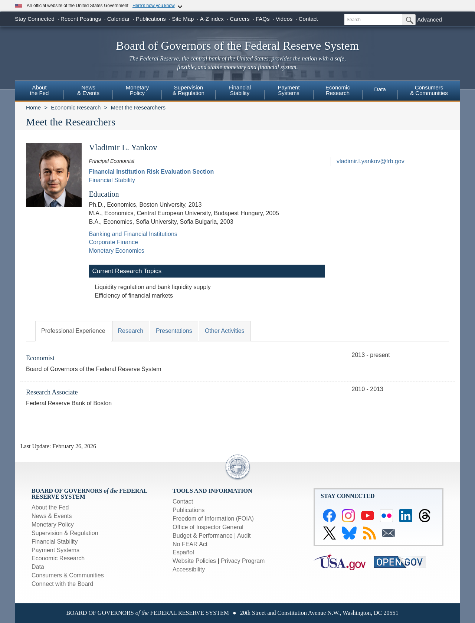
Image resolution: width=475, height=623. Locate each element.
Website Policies (194, 561)
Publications (151, 19)
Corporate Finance (113, 242)
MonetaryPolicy (137, 90)
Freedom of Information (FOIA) (213, 518)
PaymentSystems (288, 90)
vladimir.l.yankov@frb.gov (370, 161)
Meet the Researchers (138, 107)
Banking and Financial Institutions (133, 234)
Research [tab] (130, 331)
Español (183, 552)
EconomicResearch (337, 90)
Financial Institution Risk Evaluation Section (151, 171)
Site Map (183, 19)
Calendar (118, 19)
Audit (243, 535)
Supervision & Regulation (65, 533)
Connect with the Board (62, 584)
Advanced (429, 19)
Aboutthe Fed (39, 90)
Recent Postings (80, 19)
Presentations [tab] (174, 331)
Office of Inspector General (208, 527)
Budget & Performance (203, 535)
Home (33, 107)
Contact (308, 19)
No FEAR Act (190, 544)
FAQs (263, 19)
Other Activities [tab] (225, 331)
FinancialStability (240, 90)
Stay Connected (35, 19)
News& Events (88, 90)
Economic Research (76, 107)
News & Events (52, 516)
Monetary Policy (53, 524)
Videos (284, 19)
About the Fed (50, 507)
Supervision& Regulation (188, 90)
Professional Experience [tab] (73, 331)
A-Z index (212, 19)
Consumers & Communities (429, 90)
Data (380, 89)
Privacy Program (243, 561)
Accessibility (189, 569)
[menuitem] (39, 91)
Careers (239, 19)
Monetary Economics (116, 250)
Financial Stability (112, 180)
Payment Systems (55, 550)
